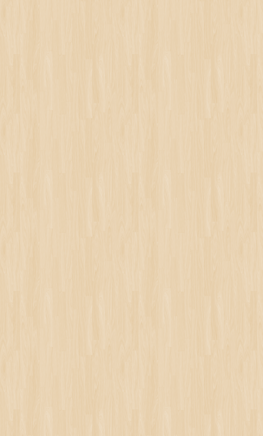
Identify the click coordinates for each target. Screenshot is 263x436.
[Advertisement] (100, 187)
